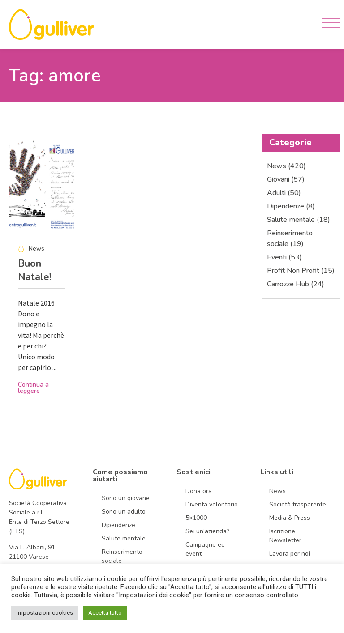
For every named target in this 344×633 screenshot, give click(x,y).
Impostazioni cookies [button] (45, 612)
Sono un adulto (124, 511)
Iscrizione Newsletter (285, 535)
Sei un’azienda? (207, 531)
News (277, 491)
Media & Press (289, 518)
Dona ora (198, 491)
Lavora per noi (289, 553)
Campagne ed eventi (205, 549)
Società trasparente (297, 504)
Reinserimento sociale (122, 556)
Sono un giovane (126, 498)
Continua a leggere (33, 387)
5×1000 (196, 518)
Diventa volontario (211, 504)
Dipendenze (118, 525)
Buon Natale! (35, 270)
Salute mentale (124, 538)
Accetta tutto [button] (105, 612)
